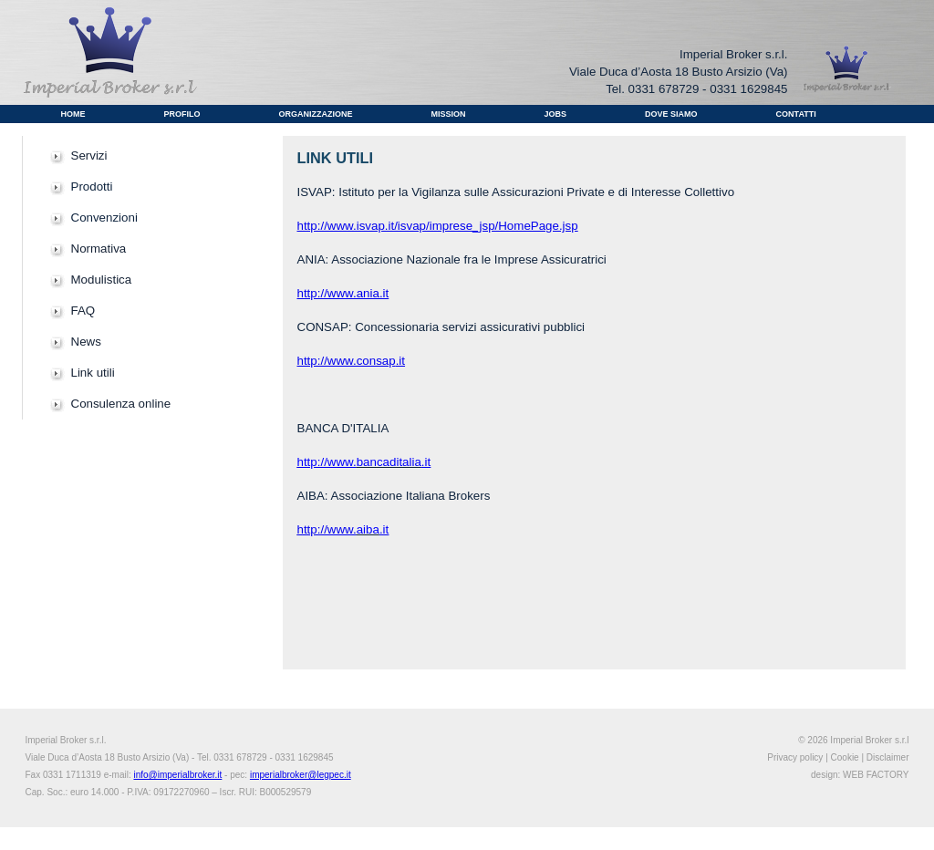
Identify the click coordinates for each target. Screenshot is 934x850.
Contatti (796, 114)
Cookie (845, 757)
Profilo (182, 114)
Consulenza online (121, 403)
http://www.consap (346, 361)
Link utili (93, 372)
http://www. (327, 529)
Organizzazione (316, 114)
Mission (448, 114)
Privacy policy (795, 757)
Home (73, 114)
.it (400, 361)
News (86, 341)
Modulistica (101, 279)
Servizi (89, 155)
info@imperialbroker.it (177, 775)
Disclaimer (888, 757)
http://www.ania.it (343, 293)
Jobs (556, 114)
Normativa (99, 248)
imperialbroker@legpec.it (300, 775)
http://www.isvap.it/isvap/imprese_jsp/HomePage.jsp (437, 226)
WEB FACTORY (875, 775)
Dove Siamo (671, 114)
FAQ (83, 310)
